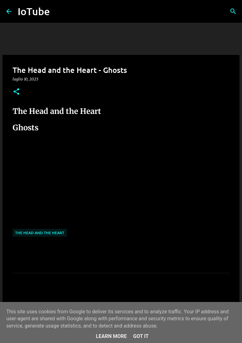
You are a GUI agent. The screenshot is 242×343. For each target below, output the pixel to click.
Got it (140, 336)
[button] (16, 92)
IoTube (34, 11)
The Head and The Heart (39, 232)
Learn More (111, 336)
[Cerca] (233, 11)
